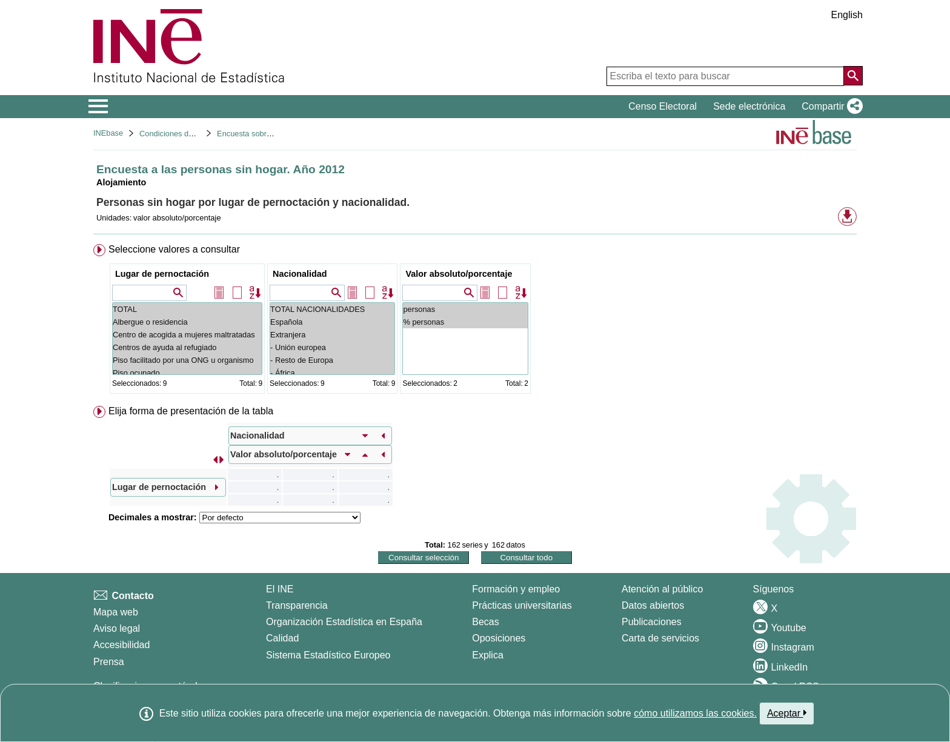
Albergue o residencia (187, 322)
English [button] (847, 15)
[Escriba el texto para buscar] (725, 76)
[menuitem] (475, 321)
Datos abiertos (653, 605)
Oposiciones (498, 638)
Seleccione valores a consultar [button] (174, 249)
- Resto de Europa (332, 360)
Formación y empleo (516, 589)
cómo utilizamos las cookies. (695, 713)
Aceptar (786, 712)
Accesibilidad (121, 645)
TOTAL (187, 309)
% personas (465, 322)
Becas (485, 622)
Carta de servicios (660, 638)
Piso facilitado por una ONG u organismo (187, 360)
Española (332, 322)
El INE (279, 589)
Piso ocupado (187, 372)
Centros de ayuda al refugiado (187, 347)
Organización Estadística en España (344, 622)
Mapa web (115, 612)
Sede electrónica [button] (749, 106)
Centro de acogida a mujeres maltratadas (187, 334)
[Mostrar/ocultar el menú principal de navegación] (98, 107)
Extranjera (332, 334)
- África (332, 372)
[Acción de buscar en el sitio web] (853, 75)
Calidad (282, 638)
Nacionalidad (300, 274)
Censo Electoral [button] (662, 106)
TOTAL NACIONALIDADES (332, 309)
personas (465, 309)
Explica (487, 655)
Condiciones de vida (174, 133)
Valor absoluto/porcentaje (458, 274)
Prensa (108, 662)
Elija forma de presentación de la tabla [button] (190, 411)
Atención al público (662, 589)
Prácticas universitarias (522, 605)
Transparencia (297, 605)
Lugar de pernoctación (162, 274)
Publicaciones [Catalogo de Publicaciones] (652, 622)
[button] (830, 107)
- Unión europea (332, 347)
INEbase (108, 132)
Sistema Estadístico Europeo (328, 655)
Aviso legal (116, 628)
